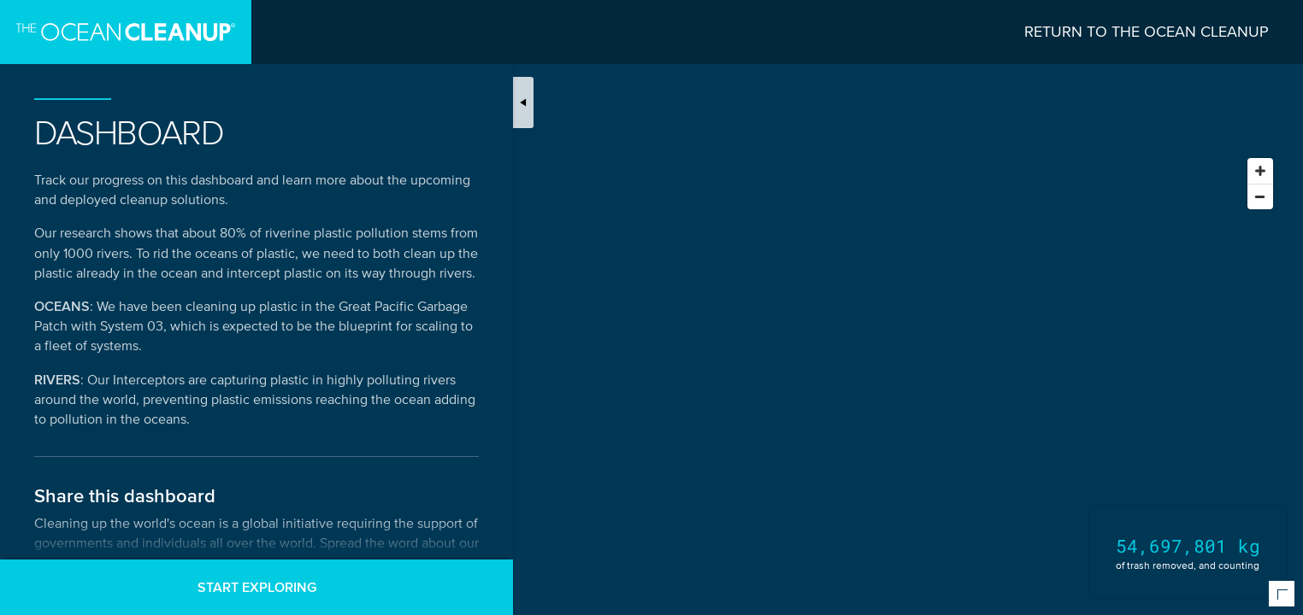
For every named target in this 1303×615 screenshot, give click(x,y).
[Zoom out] (1260, 196)
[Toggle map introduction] (523, 102)
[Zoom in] (1260, 171)
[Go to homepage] (125, 32)
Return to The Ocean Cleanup (1146, 31)
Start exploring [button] (257, 586)
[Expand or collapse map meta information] (1281, 593)
